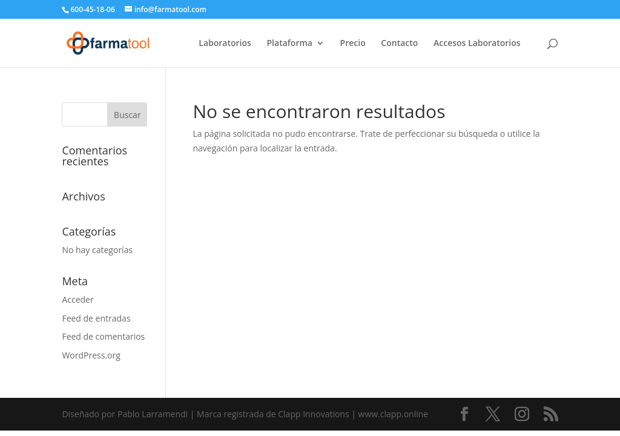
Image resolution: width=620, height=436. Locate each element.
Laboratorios (225, 43)
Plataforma (289, 43)
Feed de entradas (96, 318)
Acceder (77, 299)
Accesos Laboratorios (477, 43)
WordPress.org (91, 355)
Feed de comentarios (103, 336)
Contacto (399, 43)
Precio (353, 43)
